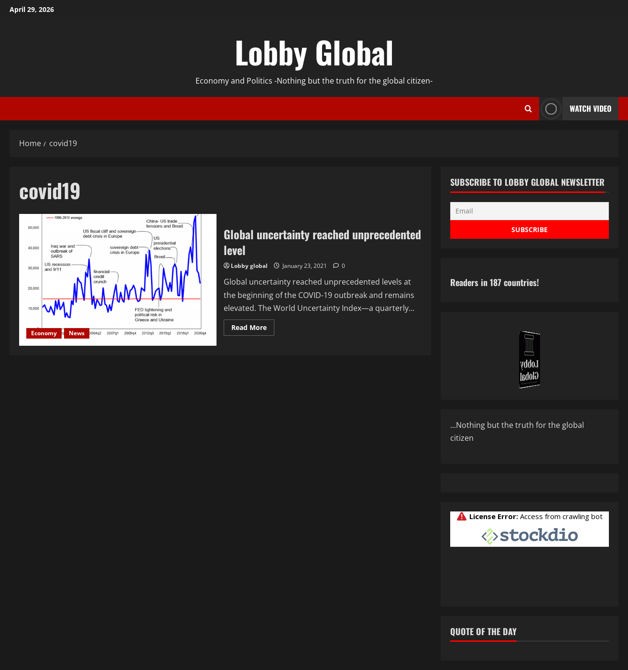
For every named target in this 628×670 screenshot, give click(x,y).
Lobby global (249, 266)
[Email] (529, 211)
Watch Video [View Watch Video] (575, 108)
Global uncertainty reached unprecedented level (118, 280)
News (77, 333)
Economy (44, 333)
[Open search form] (528, 109)
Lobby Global (314, 51)
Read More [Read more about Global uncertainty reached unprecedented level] (252, 329)
